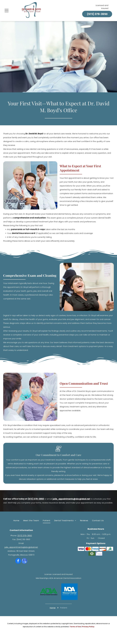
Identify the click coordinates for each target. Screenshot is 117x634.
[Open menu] (6, 10)
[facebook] (18, 561)
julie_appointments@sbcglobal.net (21, 547)
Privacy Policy (88, 627)
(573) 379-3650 (24, 535)
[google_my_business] (24, 561)
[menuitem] (16, 520)
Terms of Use (75, 627)
